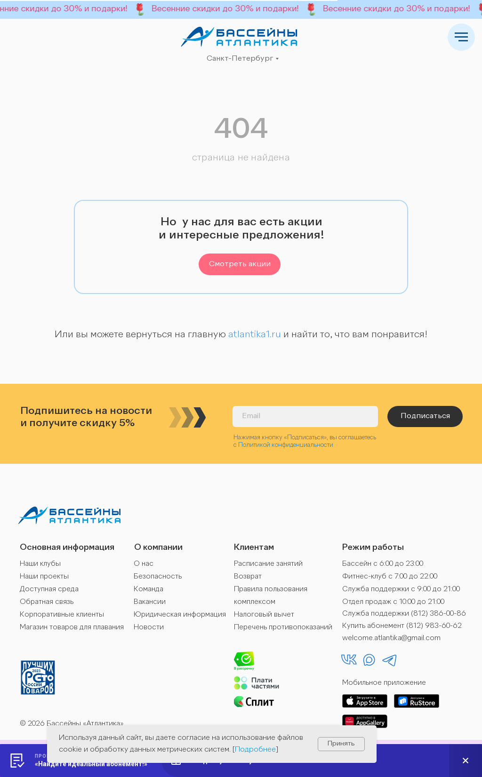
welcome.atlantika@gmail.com (391, 638)
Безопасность (158, 576)
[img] (239, 37)
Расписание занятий (268, 564)
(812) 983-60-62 (434, 626)
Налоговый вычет (264, 614)
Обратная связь (46, 602)
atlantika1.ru (254, 335)
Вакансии (150, 602)
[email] (305, 416)
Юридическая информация (180, 614)
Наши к (31, 564)
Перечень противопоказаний (283, 627)
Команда (148, 589)
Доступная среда (49, 589)
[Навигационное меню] (461, 37)
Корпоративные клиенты (62, 614)
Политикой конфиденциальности (285, 445)
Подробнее (255, 749)
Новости (149, 627)
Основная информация (67, 547)
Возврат (248, 576)
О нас (143, 564)
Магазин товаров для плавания (72, 627)
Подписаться (425, 416)
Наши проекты (44, 576)
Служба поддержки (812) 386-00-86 (404, 614)
